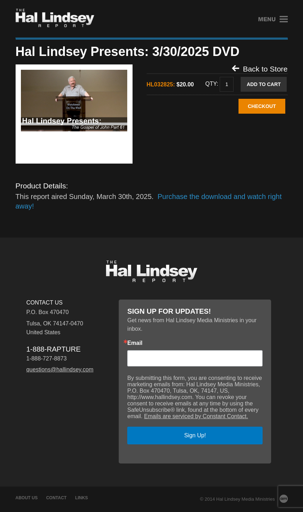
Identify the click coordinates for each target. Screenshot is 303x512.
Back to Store (260, 68)
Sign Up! (195, 435)
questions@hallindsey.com (59, 369)
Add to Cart (264, 84)
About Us (27, 497)
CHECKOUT (262, 106)
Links (81, 497)
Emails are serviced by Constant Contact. (196, 416)
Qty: (211, 84)
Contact (56, 497)
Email (134, 343)
